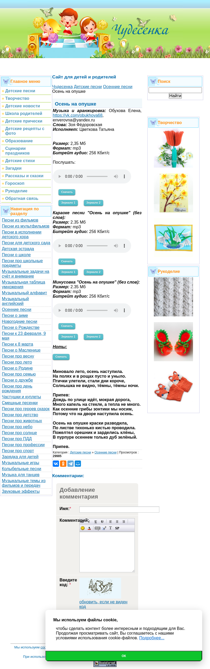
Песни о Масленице (21, 350)
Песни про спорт (18, 451)
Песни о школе (16, 255)
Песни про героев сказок (26, 409)
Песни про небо (17, 427)
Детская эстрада (18, 249)
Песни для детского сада (26, 243)
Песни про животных (22, 421)
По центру (117, 521)
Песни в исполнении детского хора (22, 234)
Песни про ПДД (17, 439)
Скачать (67, 191)
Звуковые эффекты (21, 491)
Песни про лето (17, 362)
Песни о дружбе (17, 380)
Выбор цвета (89, 528)
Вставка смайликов (83, 528)
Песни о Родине (17, 368)
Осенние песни (16, 309)
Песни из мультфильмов (25, 226)
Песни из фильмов (20, 220)
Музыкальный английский (15, 301)
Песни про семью (19, 374)
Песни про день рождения (17, 388)
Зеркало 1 (68, 202)
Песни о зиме (15, 315)
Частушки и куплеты (21, 397)
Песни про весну (18, 356)
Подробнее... (151, 638)
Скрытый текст (98, 528)
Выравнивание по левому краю (111, 521)
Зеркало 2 (93, 202)
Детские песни (80, 452)
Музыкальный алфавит (24, 293)
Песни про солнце (19, 433)
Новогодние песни (19, 321)
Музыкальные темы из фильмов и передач (23, 483)
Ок (124, 656)
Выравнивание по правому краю (124, 521)
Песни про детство (20, 415)
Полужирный (83, 521)
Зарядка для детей (20, 457)
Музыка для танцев (20, 474)
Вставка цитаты (104, 528)
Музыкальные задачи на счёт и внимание (25, 273)
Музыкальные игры (20, 463)
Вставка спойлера (117, 528)
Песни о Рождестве (20, 327)
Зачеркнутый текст (102, 521)
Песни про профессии (23, 445)
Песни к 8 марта (17, 344)
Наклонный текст (89, 521)
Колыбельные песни (21, 469)
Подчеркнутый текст (96, 521)
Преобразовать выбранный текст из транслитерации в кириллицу (111, 528)
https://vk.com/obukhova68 (77, 115)
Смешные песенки (20, 403)
